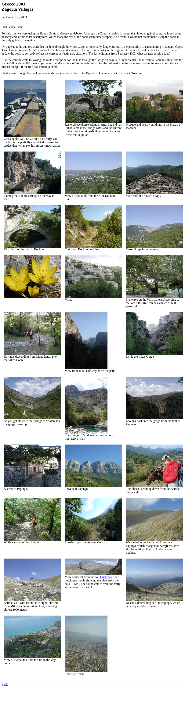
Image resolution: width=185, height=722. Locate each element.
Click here (106, 577)
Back (5, 684)
